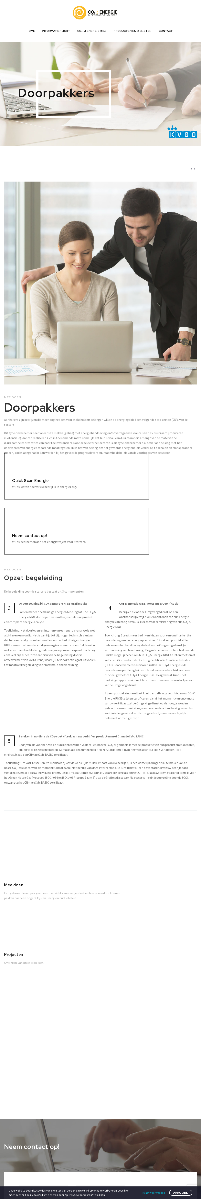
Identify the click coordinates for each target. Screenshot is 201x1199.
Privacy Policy (147, 1113)
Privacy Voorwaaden (153, 1192)
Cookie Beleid (147, 1104)
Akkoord (180, 1192)
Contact (166, 31)
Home (30, 31)
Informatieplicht (56, 31)
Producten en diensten (132, 31)
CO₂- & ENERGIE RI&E (91, 31)
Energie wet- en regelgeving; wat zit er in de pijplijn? (107, 1106)
